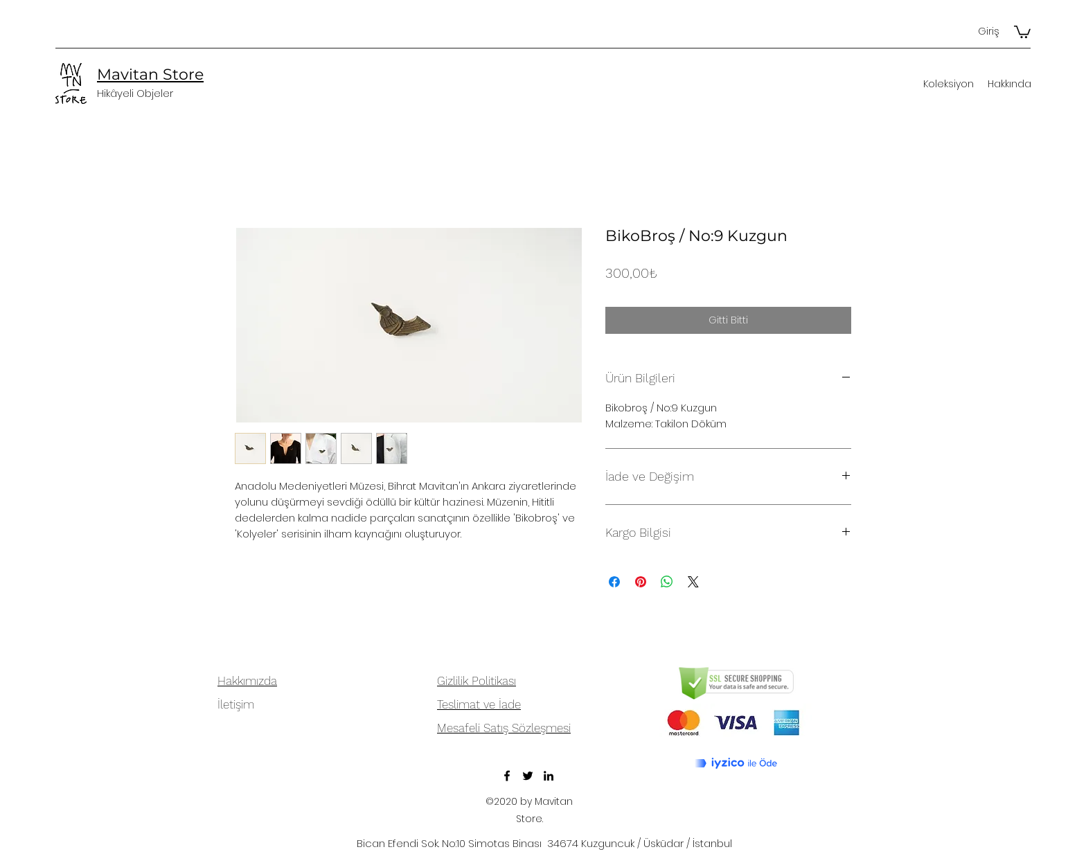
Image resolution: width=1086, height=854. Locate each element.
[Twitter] (528, 776)
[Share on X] (693, 581)
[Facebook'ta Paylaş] (614, 581)
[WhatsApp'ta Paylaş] (667, 581)
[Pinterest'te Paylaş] (640, 581)
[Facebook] (507, 776)
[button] (1022, 31)
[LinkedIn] (548, 776)
